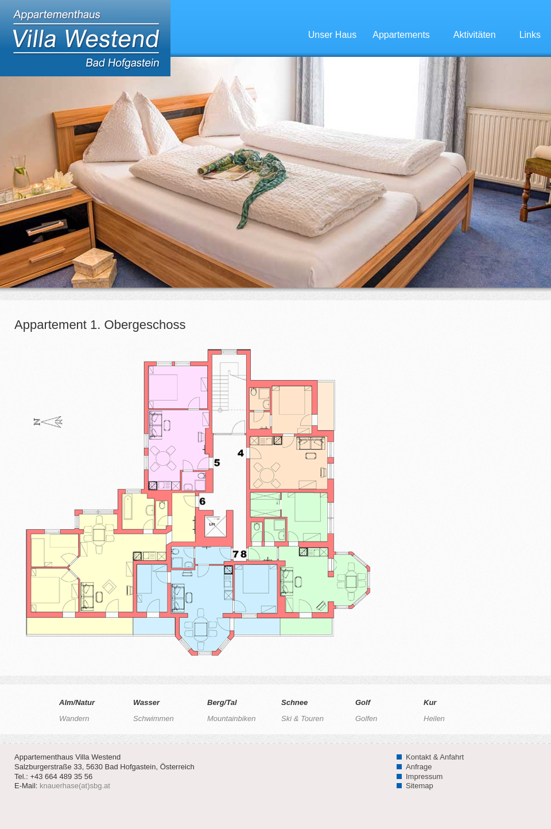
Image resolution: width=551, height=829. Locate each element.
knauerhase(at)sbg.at (75, 785)
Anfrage (419, 766)
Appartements (407, 35)
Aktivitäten (481, 35)
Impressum (424, 776)
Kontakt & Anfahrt (435, 757)
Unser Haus (332, 35)
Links (530, 35)
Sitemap (419, 785)
